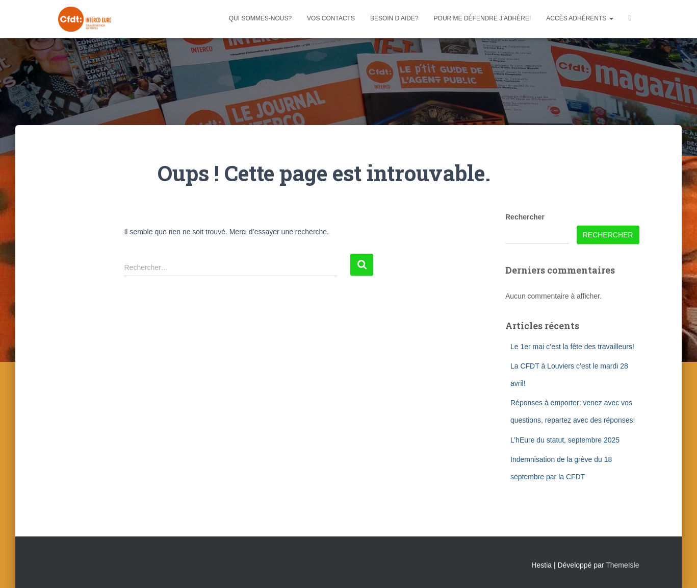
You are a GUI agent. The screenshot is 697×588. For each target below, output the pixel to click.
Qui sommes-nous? (260, 18)
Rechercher (525, 217)
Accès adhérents (579, 18)
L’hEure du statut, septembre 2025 (564, 440)
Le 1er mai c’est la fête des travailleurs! (572, 346)
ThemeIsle (622, 565)
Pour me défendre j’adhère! (482, 18)
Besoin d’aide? (394, 18)
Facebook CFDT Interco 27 (630, 19)
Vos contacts (331, 18)
